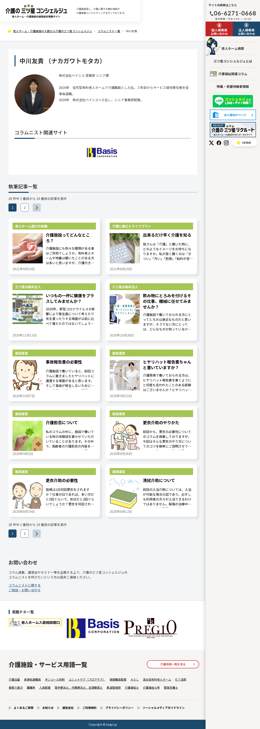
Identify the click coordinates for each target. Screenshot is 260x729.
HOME (244, 142)
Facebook (218, 142)
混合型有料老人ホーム (157, 679)
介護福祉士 (132, 687)
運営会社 (68, 708)
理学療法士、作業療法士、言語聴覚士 (79, 687)
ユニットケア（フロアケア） (87, 679)
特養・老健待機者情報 (233, 86)
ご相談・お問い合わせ (24, 587)
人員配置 (45, 687)
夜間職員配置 (117, 679)
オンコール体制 (55, 679)
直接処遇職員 (32, 679)
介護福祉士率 (151, 687)
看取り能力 (16, 687)
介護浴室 (14, 679)
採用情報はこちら (233, 129)
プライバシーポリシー (119, 708)
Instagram (226, 142)
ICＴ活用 (180, 679)
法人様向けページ (233, 115)
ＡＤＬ (134, 679)
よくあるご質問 (23, 708)
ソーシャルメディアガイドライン (163, 708)
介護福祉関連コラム (232, 73)
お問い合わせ (219, 32)
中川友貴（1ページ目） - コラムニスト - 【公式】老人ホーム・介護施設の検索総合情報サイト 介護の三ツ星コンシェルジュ (36, 11)
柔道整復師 (114, 687)
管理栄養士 (171, 687)
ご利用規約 (89, 708)
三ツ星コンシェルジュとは (233, 61)
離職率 (31, 687)
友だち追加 (233, 101)
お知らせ (48, 708)
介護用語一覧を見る (173, 664)
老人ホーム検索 (233, 48)
